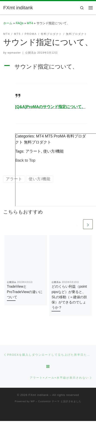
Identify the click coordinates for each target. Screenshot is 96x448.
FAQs (20, 23)
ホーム (7, 23)
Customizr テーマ (49, 401)
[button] (48, 66)
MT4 (30, 23)
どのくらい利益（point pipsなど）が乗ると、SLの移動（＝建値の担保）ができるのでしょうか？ (69, 296)
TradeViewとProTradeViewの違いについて (25, 291)
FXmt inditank (38, 395)
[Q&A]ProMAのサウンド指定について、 (50, 107)
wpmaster (14, 52)
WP (33, 401)
